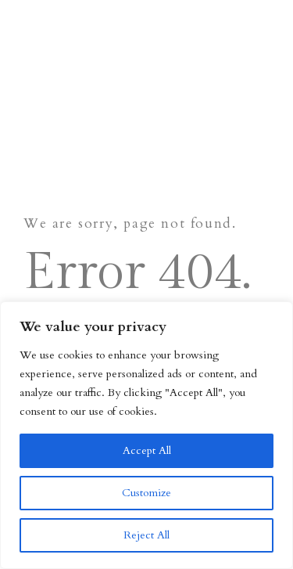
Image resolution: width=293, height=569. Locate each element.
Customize (146, 492)
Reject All (146, 535)
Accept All (147, 450)
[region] (146, 435)
